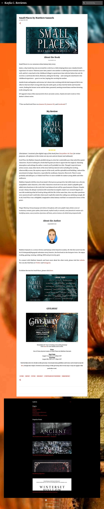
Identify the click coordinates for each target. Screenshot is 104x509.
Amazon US (42, 104)
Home (34, 407)
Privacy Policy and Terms (39, 415)
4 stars (22, 376)
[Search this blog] (94, 3)
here (51, 270)
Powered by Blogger (52, 500)
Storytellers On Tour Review (52, 376)
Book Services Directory (39, 412)
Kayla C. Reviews (16, 3)
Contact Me (35, 414)
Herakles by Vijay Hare (38, 473)
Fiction (33, 376)
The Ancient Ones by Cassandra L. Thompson (44, 436)
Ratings (34, 411)
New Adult (40, 376)
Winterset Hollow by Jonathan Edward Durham (44, 492)
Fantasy (27, 376)
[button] (20, 23)
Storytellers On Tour (66, 153)
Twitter (38, 263)
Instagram (47, 263)
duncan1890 (55, 503)
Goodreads (61, 104)
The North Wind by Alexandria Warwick (42, 455)
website (82, 260)
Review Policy (36, 409)
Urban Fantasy (66, 376)
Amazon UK (51, 104)
